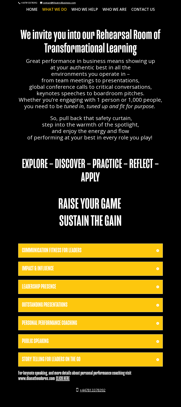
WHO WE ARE (115, 10)
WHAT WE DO (54, 10)
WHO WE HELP (84, 10)
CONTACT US (143, 10)
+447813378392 (92, 390)
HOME (32, 10)
